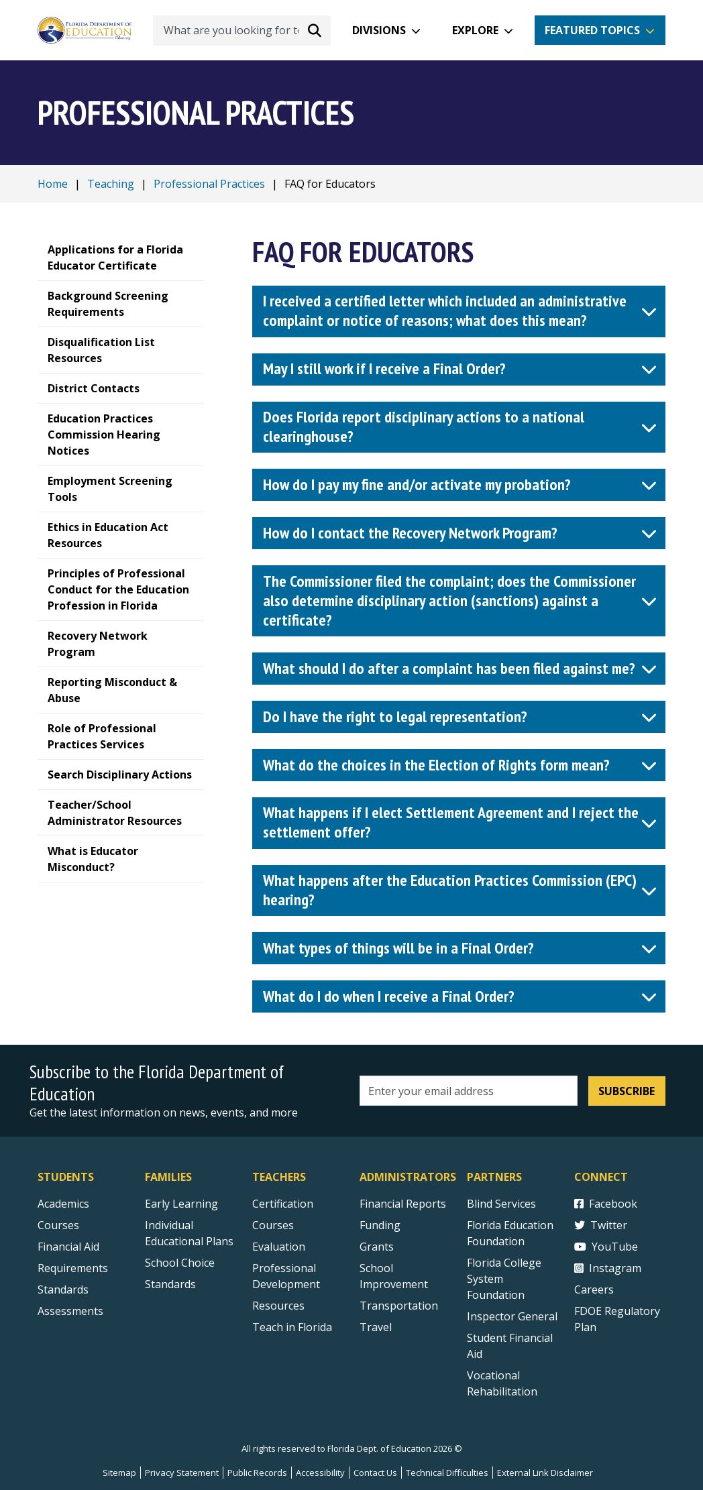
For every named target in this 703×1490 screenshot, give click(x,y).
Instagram (607, 1268)
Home (53, 183)
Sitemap (119, 1473)
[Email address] (469, 1091)
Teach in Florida (292, 1327)
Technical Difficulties (447, 1473)
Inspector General (512, 1316)
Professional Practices (209, 183)
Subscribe (626, 1091)
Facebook (605, 1203)
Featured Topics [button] (592, 30)
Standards (170, 1284)
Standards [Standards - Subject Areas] (63, 1289)
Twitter (600, 1225)
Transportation (399, 1305)
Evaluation (278, 1246)
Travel (376, 1327)
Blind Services (501, 1203)
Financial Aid (68, 1246)
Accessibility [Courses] (320, 1473)
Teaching (110, 183)
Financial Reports (403, 1203)
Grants (377, 1246)
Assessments (70, 1311)
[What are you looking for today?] (242, 30)
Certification (282, 1203)
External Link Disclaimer (545, 1473)
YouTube (606, 1246)
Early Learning (181, 1203)
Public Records (257, 1473)
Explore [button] (475, 30)
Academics (63, 1203)
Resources (278, 1305)
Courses (58, 1225)
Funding (380, 1225)
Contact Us (375, 1473)
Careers (594, 1289)
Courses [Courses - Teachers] (273, 1225)
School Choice (180, 1262)
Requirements (73, 1268)
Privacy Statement (182, 1473)
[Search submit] (314, 30)
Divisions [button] (379, 30)
